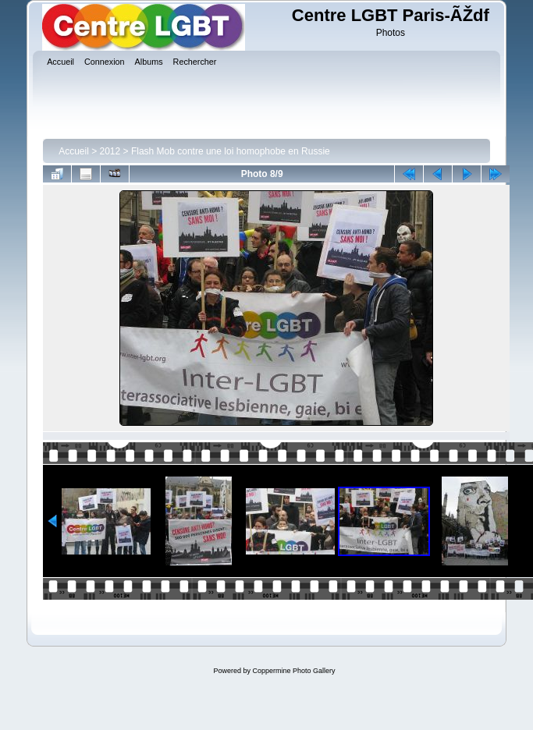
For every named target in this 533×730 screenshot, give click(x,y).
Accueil (74, 151)
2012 (110, 151)
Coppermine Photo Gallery (293, 671)
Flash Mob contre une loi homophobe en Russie (230, 151)
